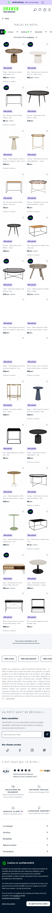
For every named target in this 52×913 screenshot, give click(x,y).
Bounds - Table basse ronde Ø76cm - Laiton (36, 116)
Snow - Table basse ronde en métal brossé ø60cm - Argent (36, 584)
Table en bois (9, 659)
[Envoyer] (47, 734)
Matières (27, 32)
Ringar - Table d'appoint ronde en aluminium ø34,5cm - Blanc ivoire (14, 160)
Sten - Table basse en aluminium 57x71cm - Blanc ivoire (37, 73)
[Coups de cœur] (39, 9)
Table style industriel (28, 659)
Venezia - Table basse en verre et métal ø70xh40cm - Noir (37, 497)
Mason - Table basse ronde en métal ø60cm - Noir (36, 454)
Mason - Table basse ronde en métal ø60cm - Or (12, 73)
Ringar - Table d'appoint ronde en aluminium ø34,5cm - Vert (14, 367)
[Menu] (49, 9)
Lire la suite (10, 698)
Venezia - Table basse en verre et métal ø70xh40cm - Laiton (37, 203)
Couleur (13, 32)
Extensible (41, 32)
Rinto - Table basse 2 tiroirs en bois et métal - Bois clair (12, 584)
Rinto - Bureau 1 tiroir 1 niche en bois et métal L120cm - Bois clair (37, 367)
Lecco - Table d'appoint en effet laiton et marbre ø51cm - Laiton (13, 497)
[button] (26, 34)
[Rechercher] (35, 10)
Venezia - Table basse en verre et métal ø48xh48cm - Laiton (37, 160)
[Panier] (44, 9)
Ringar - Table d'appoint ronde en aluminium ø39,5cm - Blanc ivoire (14, 328)
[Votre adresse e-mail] (22, 734)
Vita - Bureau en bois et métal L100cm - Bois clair (12, 203)
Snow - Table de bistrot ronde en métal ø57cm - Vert (13, 540)
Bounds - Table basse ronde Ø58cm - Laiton (12, 246)
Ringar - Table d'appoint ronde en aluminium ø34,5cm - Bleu (38, 410)
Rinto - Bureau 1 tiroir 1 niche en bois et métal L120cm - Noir (13, 622)
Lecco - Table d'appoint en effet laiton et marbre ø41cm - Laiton (37, 328)
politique (17, 896)
